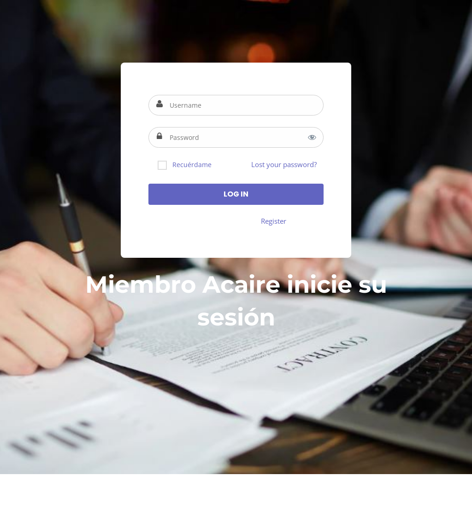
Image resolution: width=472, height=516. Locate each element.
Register (273, 221)
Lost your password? (284, 164)
